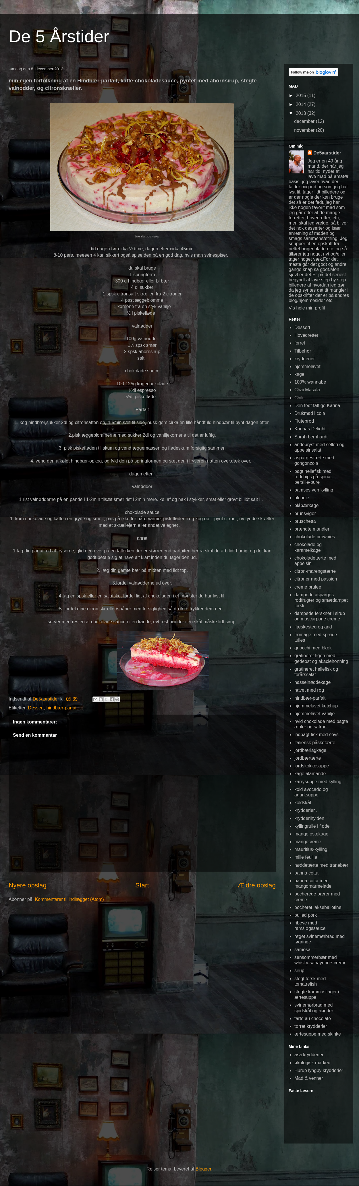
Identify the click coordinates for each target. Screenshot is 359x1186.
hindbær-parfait (62, 707)
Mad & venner (308, 1078)
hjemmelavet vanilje (314, 713)
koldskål (302, 802)
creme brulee (307, 587)
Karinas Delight (310, 428)
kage (299, 374)
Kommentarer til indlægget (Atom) (69, 899)
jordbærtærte (307, 758)
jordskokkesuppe (311, 765)
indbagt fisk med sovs (316, 734)
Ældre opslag (257, 885)
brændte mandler (311, 529)
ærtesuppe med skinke (317, 1034)
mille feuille (305, 857)
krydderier (304, 358)
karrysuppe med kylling (317, 781)
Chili (298, 397)
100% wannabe (310, 382)
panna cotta (306, 872)
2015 (301, 95)
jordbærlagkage (310, 750)
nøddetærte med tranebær (321, 865)
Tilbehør (302, 351)
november (305, 130)
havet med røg (309, 690)
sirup (299, 970)
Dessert (36, 707)
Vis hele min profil (307, 307)
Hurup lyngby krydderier (318, 1070)
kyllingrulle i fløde (312, 826)
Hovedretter (306, 335)
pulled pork (305, 915)
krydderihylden (309, 818)
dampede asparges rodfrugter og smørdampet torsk (321, 600)
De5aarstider (327, 152)
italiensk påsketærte (314, 742)
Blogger (203, 1168)
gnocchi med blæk (313, 647)
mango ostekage (311, 833)
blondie (301, 497)
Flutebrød (304, 421)
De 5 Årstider (59, 36)
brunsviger (305, 513)
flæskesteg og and (313, 626)
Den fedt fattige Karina (317, 405)
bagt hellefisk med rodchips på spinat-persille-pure (313, 477)
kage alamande (310, 773)
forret (299, 342)
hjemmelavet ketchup (316, 705)
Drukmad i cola (309, 413)
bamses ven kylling (313, 489)
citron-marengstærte (315, 571)
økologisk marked (312, 1062)
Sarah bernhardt (311, 436)
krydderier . (305, 810)
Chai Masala (307, 389)
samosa (302, 949)
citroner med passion (315, 578)
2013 (301, 113)
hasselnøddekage (312, 682)
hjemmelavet (307, 366)
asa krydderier (308, 1054)
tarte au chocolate (312, 1018)
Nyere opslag (28, 885)
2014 (301, 104)
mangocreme (307, 841)
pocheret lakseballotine (317, 907)
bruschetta (305, 521)
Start (142, 885)
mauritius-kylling (310, 849)
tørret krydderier (310, 1026)
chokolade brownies (314, 536)
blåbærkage (306, 505)
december (305, 121)
